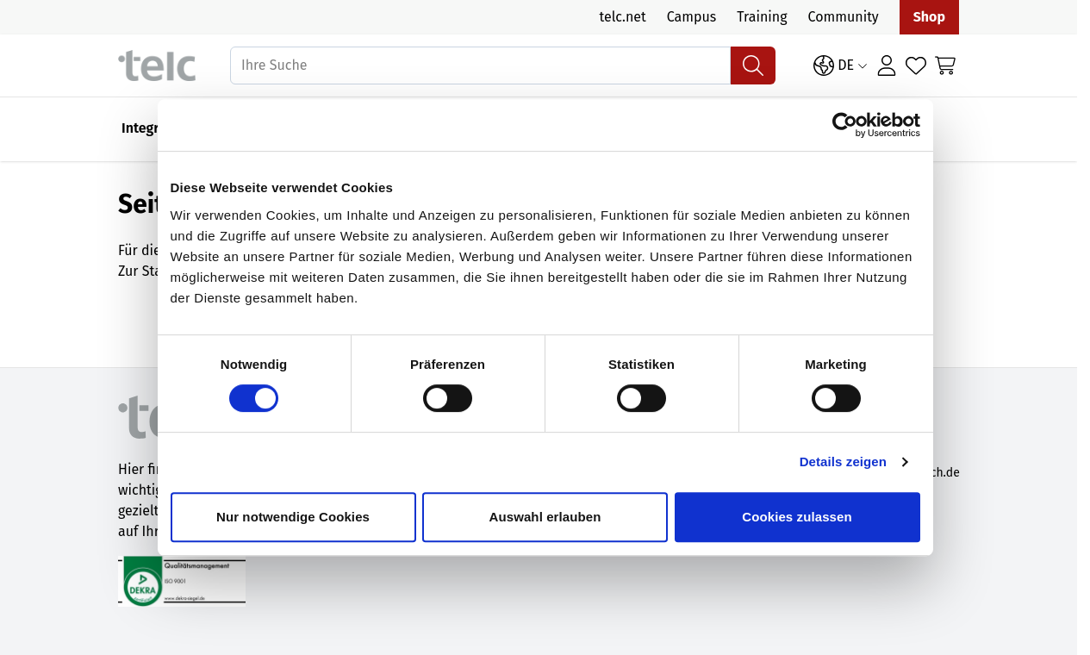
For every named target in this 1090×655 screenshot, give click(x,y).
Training (762, 17)
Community (843, 17)
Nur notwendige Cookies (289, 528)
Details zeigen (848, 472)
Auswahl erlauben (545, 528)
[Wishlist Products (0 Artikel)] (916, 65)
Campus (692, 17)
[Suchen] (753, 65)
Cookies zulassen (801, 528)
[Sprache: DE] (840, 65)
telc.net (622, 17)
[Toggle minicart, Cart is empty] (945, 65)
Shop (929, 17)
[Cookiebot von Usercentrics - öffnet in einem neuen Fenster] (850, 136)
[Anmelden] (886, 65)
